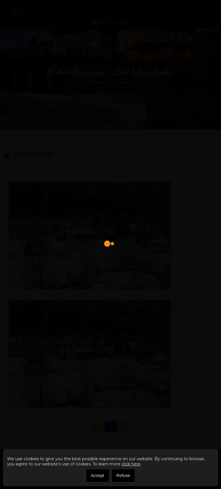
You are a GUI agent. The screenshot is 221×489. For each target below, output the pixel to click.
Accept (97, 475)
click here (130, 464)
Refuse (123, 475)
